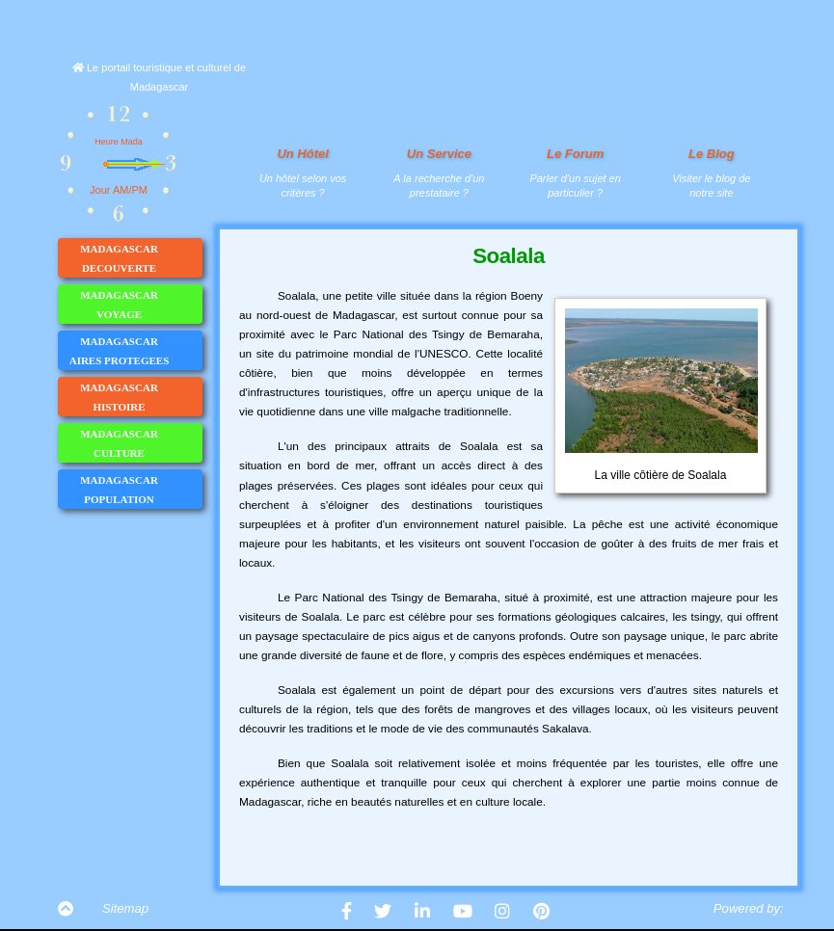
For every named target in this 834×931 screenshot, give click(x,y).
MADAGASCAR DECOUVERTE (141, 258)
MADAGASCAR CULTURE (141, 443)
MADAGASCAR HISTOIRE (141, 397)
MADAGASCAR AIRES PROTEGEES (135, 350)
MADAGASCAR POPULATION (141, 489)
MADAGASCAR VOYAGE (141, 304)
